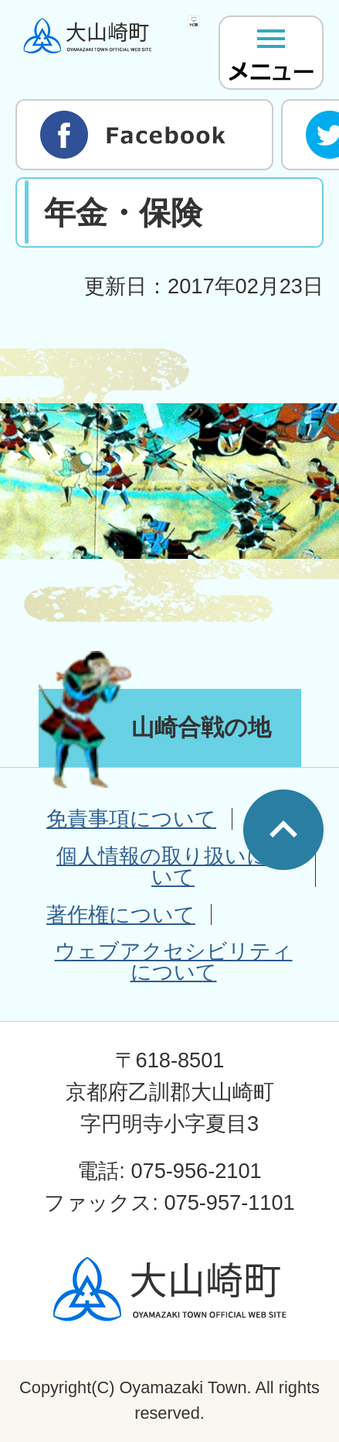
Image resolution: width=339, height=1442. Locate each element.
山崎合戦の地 (201, 727)
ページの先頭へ (283, 830)
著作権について (120, 915)
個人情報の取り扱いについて (173, 866)
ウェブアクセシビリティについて (174, 961)
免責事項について (131, 819)
